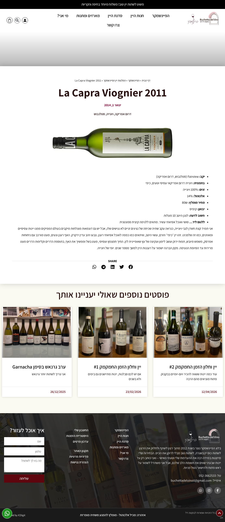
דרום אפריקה (123, 114)
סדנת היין (115, 15)
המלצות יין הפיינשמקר (115, 80)
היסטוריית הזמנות (77, 436)
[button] (17, 20)
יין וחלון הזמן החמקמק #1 (117, 366)
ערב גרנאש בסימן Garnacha (39, 366)
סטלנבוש (99, 114)
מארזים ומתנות (88, 15)
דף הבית (146, 80)
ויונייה (110, 114)
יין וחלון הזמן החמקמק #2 (193, 366)
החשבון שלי (81, 430)
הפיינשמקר (160, 15)
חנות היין (137, 15)
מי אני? (62, 15)
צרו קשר (113, 25)
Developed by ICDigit (14, 515)
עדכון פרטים (80, 441)
